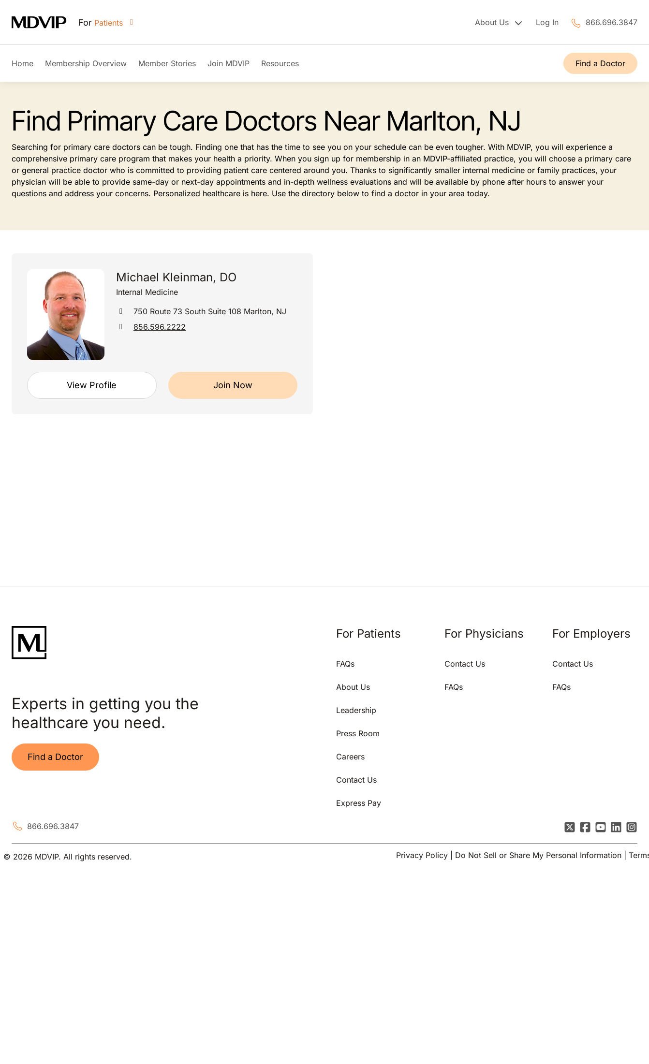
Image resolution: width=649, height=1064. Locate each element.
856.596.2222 (159, 327)
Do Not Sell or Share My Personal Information (538, 855)
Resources (280, 63)
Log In (547, 22)
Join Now (232, 385)
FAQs (345, 664)
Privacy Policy (422, 855)
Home (22, 63)
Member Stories (167, 63)
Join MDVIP (228, 63)
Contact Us (356, 780)
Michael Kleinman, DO (176, 277)
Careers (350, 756)
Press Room (358, 733)
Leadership (356, 710)
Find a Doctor (600, 63)
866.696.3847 (611, 22)
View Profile (92, 385)
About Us (353, 687)
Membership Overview (86, 63)
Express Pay (358, 803)
